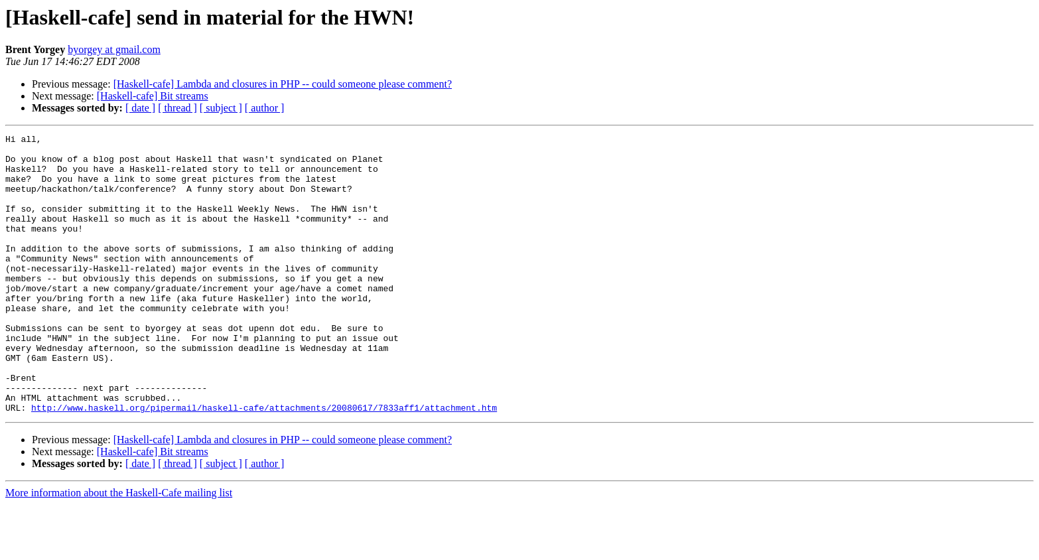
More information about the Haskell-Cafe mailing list (118, 548)
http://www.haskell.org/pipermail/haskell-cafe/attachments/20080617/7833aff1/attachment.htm (264, 463)
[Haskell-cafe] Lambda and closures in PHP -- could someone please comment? (282, 84)
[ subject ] (221, 107)
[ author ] (265, 107)
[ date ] (140, 107)
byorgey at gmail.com (114, 49)
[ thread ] (177, 107)
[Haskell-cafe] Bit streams (152, 96)
